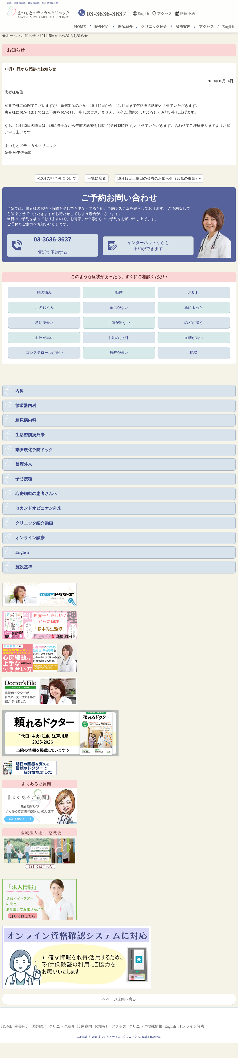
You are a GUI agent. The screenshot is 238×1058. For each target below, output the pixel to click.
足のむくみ (44, 307)
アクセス (164, 14)
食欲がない (119, 307)
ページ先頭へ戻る (119, 1003)
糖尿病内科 (25, 422)
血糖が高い (193, 338)
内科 (19, 392)
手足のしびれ (119, 338)
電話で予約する (52, 245)
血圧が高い (44, 338)
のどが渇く (193, 323)
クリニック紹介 (154, 27)
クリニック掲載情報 (145, 1031)
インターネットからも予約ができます (148, 245)
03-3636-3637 (106, 13)
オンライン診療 (30, 541)
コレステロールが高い (44, 353)
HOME (80, 27)
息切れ (193, 292)
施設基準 (23, 571)
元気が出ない (119, 323)
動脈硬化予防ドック (34, 451)
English (143, 14)
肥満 (193, 353)
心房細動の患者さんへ (36, 496)
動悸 (119, 292)
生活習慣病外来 (30, 436)
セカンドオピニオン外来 (38, 511)
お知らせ (101, 1031)
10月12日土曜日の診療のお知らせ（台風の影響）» (159, 178)
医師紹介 (125, 27)
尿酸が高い (119, 353)
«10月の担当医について (56, 178)
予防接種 (23, 481)
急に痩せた (44, 323)
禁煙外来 (23, 466)
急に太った (193, 307)
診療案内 (183, 27)
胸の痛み (44, 292)
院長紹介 (101, 27)
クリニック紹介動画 (34, 526)
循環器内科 (25, 406)
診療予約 (187, 14)
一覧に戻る (96, 178)
